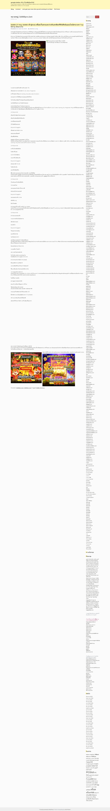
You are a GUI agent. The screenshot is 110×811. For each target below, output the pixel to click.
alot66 (87, 68)
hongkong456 (89, 173)
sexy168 (88, 354)
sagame (88, 664)
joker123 (88, 666)
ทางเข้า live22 (89, 472)
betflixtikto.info (89, 100)
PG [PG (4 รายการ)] (93, 768)
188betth (88, 33)
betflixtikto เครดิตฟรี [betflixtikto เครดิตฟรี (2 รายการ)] (90, 758)
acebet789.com (90, 56)
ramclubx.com (89, 326)
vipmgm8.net (89, 437)
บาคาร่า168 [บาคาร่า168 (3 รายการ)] (93, 787)
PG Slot (88, 276)
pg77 (87, 278)
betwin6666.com (90, 105)
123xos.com (89, 25)
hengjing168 (89, 170)
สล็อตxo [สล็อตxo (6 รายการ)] (94, 795)
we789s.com (89, 444)
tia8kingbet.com (90, 402)
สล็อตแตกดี (88, 527)
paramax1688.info (90, 273)
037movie (88, 23)
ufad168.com (89, 412)
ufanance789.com (90, 419)
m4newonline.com (90, 223)
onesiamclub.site (90, 268)
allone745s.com (90, 65)
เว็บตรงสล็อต (88, 539)
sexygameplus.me (90, 361)
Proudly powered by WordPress (47, 809)
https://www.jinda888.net (92, 633)
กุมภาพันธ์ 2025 (89, 723)
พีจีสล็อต (88, 489)
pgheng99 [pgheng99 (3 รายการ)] (89, 769)
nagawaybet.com (90, 249)
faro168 (87, 140)
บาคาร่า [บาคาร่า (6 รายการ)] (88, 787)
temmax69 (88, 397)
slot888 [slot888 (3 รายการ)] (92, 781)
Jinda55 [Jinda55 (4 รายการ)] (96, 764)
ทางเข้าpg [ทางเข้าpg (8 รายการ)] (95, 785)
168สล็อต (88, 30)
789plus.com (89, 38)
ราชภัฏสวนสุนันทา (90, 497)
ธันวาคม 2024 (89, 726)
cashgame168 (89, 116)
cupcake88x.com (90, 123)
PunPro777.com (90, 319)
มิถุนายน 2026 (89, 696)
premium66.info (90, 312)
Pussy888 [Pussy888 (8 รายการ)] (89, 779)
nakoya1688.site (90, 251)
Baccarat (88, 83)
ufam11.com (89, 416)
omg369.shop (89, 264)
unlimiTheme (67, 809)
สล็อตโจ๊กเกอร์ (89, 529)
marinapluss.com (90, 229)
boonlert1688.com (90, 110)
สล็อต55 (87, 507)
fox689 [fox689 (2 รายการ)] (87, 760)
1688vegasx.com (90, 27)
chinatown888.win (90, 121)
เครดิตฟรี (88, 535)
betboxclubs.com (90, 96)
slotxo (87, 639)
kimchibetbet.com (90, 193)
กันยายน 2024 (89, 731)
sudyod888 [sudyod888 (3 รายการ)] (95, 782)
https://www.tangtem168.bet (93, 640)
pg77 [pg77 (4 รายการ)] (96, 768)
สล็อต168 (88, 504)
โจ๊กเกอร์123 (88, 549)
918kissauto (89, 50)
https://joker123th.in (91, 622)
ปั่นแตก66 (88, 482)
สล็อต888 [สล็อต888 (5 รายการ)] (89, 795)
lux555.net (88, 219)
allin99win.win (89, 61)
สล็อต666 (88, 510)
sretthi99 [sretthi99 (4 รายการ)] (88, 783)
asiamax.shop (89, 73)
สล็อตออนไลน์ (89, 520)
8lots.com (88, 43)
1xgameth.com (89, 37)
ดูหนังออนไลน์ (89, 469)
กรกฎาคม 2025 (89, 714)
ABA (87, 53)
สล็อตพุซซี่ (88, 519)
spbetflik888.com (90, 384)
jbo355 (87, 179)
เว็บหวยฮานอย (89, 542)
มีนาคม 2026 (89, 701)
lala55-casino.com (90, 199)
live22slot (88, 211)
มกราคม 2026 (89, 704)
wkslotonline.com (90, 449)
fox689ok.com (89, 145)
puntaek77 (88, 322)
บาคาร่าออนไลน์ (89, 479)
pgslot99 (88, 293)
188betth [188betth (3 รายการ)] (88, 756)
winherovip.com (90, 447)
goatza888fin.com (90, 160)
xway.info (88, 455)
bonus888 (88, 108)
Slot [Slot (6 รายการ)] (95, 779)
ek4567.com (89, 131)
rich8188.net (89, 334)
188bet (87, 32)
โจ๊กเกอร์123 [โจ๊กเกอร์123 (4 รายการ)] (89, 800)
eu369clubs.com (90, 136)
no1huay (88, 256)
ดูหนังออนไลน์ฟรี (89, 470)
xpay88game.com (90, 454)
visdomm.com (89, 440)
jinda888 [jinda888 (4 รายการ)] (88, 766)
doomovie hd (89, 652)
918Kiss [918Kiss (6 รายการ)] (93, 756)
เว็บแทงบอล (88, 544)
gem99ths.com (90, 158)
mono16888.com (90, 248)
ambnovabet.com (90, 70)
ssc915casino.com (90, 391)
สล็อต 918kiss (89, 500)
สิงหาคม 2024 (89, 733)
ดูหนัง (87, 467)
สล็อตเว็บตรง (88, 524)
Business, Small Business (92, 111)
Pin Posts (57, 9)
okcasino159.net (90, 263)
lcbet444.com (89, 203)
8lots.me (88, 46)
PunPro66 (88, 316)
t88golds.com (89, 396)
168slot (87, 28)
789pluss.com (89, 42)
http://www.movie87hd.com (93, 667)
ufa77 (87, 411)
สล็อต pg (88, 502)
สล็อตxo (88, 517)
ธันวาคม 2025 (89, 706)
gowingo (88, 163)
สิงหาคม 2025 (89, 713)
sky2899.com (89, 371)
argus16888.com (90, 71)
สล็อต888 (88, 512)
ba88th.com (89, 78)
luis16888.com (89, 216)
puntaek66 (88, 321)
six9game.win (89, 369)
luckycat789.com (90, 214)
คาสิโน (87, 462)
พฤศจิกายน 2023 (90, 748)
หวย (87, 534)
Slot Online (88, 376)
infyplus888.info (90, 178)
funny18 (88, 153)
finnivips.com (89, 143)
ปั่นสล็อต (88, 480)
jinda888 (88, 183)
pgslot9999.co (89, 294)
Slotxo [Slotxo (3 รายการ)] (96, 781)
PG (87, 274)
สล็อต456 (88, 505)
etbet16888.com (90, 135)
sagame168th (89, 347)
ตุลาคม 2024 (89, 729)
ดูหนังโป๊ (88, 642)
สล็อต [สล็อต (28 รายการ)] (93, 789)
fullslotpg (88, 148)
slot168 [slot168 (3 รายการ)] (88, 781)
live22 (87, 679)
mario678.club (89, 233)
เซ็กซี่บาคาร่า (89, 537)
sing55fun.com (89, 364)
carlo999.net (89, 115)
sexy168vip (88, 356)
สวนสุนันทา (88, 530)
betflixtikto (88, 98)
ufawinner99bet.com (91, 421)
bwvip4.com (89, 113)
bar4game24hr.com (91, 90)
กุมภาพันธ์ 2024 (89, 743)
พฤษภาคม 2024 (89, 738)
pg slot (87, 646)
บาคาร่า (87, 475)
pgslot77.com (89, 291)
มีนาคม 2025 (89, 721)
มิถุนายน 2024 (89, 736)
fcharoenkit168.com (91, 141)
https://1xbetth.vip (90, 643)
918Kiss (87, 48)
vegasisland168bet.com (91, 431)
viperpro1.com (89, 434)
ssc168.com (89, 389)
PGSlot (87, 284)
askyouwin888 (89, 76)
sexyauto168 (89, 357)
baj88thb (88, 85)
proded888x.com (90, 314)
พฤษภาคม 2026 (89, 698)
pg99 (87, 279)
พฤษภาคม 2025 (89, 718)
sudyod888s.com (90, 394)
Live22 (87, 209)
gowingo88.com (90, 165)
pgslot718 (88, 288)
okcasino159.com (90, 259)
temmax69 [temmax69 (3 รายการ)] (89, 785)
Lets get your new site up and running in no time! (37, 9)
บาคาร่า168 (88, 477)
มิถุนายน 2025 (89, 716)
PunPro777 (89, 317)
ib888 (12, 139)
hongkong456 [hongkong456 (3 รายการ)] (90, 764)
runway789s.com (90, 342)
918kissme (88, 51)
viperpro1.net (89, 435)
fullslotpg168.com (90, 150)
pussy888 (88, 636)
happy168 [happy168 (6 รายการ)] (89, 762)
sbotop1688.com (90, 352)
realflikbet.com (89, 329)
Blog (12, 9)
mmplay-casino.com (91, 246)
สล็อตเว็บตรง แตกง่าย (90, 624)
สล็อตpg (88, 515)
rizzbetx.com (89, 337)
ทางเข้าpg (88, 474)
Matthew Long (34, 28)
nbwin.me (88, 253)
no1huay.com (89, 258)
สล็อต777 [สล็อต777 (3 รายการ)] (96, 792)
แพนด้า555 (88, 547)
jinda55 (87, 181)
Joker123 (88, 184)
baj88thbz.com (89, 86)
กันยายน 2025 (89, 711)
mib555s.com (89, 243)
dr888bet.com (89, 130)
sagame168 (89, 346)
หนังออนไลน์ (88, 532)
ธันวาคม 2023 (89, 746)
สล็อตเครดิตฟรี (89, 522)
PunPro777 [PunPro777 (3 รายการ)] (89, 777)
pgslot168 (88, 286)
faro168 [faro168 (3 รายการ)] (97, 758)
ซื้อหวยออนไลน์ (89, 690)
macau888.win (89, 228)
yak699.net (88, 457)
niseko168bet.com (90, 254)
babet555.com (89, 81)
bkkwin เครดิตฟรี (90, 106)
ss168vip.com (89, 387)
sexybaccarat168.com (91, 359)
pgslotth (88, 303)
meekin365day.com (91, 236)
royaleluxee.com (90, 341)
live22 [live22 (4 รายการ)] (87, 768)
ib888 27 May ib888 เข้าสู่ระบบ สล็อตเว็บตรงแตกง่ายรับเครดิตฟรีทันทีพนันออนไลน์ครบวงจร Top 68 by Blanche (47, 26)
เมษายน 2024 (89, 739)
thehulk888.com (90, 401)
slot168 (87, 379)
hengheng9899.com (91, 168)
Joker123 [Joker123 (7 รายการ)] (94, 766)
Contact (18, 9)
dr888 (87, 128)
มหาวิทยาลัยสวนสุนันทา (91, 494)
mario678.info (89, 234)
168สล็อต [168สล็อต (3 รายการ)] (92, 754)
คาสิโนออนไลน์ (89, 464)
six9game (88, 367)
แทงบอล (88, 545)
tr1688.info (88, 407)
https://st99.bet (89, 626)
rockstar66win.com (90, 339)
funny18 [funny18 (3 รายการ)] (97, 760)
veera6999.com (90, 429)
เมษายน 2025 (89, 719)
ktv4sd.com (89, 198)
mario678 (88, 231)
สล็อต (87, 499)
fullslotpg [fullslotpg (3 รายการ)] (91, 760)
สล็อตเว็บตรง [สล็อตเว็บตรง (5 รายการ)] (94, 799)
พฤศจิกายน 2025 (90, 708)
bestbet (88, 95)
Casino (87, 118)
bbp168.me (88, 93)
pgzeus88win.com (90, 304)
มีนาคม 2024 (89, 741)
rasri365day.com (90, 327)
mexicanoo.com (90, 238)
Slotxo (87, 381)
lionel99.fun (89, 204)
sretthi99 (88, 386)
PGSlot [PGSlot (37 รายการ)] (90, 772)
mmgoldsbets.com (90, 244)
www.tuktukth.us (90, 452)
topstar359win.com (90, 406)
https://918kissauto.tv (91, 659)
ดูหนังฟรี (88, 686)
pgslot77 (88, 289)
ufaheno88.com (90, 414)
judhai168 (88, 189)
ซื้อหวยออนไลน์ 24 (90, 465)
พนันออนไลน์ (88, 485)
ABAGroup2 (89, 55)
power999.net (89, 311)
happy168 (88, 166)
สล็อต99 (88, 514)
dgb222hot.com (90, 125)
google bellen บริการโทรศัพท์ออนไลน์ (22, 2)
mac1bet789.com (90, 226)
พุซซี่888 (88, 490)
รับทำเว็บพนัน (89, 495)
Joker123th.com (90, 188)
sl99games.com (90, 372)
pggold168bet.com (90, 281)
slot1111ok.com (89, 377)
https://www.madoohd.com (92, 660)
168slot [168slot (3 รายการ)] (88, 754)
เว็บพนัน (87, 540)
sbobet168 (88, 351)
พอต (87, 487)
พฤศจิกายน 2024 (90, 728)
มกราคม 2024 (89, 744)
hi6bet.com (89, 171)
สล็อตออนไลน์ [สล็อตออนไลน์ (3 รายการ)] (89, 797)
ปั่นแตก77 (88, 484)
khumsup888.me (90, 191)
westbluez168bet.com (91, 445)
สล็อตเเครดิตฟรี (89, 525)
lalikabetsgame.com (91, 201)
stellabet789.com (90, 392)
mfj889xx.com (89, 239)
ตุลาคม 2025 (89, 709)
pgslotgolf (88, 301)
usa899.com (89, 424)
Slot (87, 374)
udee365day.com (90, 409)
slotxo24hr (88, 382)
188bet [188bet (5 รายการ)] (97, 754)
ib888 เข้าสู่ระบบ (40, 388)
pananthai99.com (90, 271)
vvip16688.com (89, 442)
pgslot (87, 634)
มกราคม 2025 (89, 724)
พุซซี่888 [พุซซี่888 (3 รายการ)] (88, 789)
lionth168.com (89, 208)
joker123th (88, 186)
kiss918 (87, 196)
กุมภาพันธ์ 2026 (89, 703)
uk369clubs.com (90, 422)
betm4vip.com (89, 103)
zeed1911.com (89, 460)
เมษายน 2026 (89, 699)
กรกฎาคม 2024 (89, 734)
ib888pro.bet (20, 388)
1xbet (87, 35)
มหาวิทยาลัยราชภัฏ (90, 492)
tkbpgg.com (89, 404)
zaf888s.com (89, 459)
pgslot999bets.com (90, 296)
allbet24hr (88, 60)
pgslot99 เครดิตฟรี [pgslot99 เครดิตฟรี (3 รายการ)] (93, 775)
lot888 (87, 213)
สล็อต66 (87, 509)
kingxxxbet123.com (90, 194)
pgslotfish (88, 299)
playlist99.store (89, 307)
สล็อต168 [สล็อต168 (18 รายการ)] (90, 792)
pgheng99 (88, 676)
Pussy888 (88, 324)
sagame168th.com (90, 349)
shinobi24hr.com (90, 362)
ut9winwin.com (90, 427)
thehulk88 (88, 399)
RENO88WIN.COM (90, 331)
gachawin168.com (90, 155)
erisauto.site (89, 133)
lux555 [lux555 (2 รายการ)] (91, 767)
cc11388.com (89, 120)
